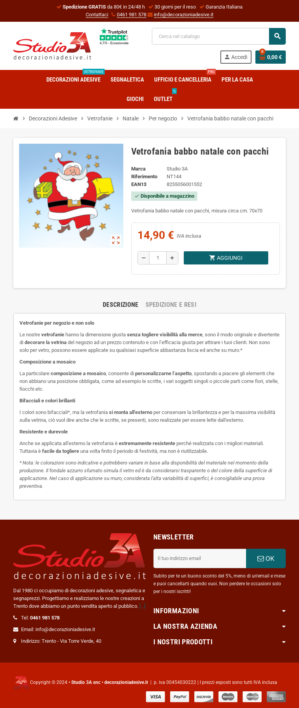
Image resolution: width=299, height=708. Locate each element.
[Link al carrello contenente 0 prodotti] (270, 57)
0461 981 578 (131, 14)
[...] (142, 606)
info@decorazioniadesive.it (183, 14)
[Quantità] (158, 258)
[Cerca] (218, 36)
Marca (138, 169)
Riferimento (144, 176)
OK (265, 558)
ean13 (138, 184)
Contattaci (97, 14)
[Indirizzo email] (199, 558)
